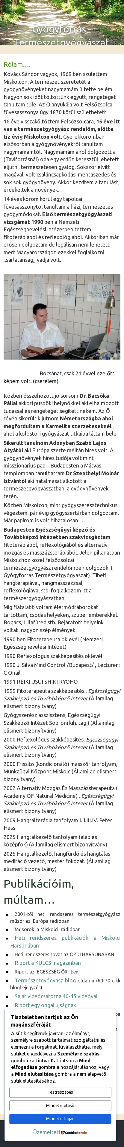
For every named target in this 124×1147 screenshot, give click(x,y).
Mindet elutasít (60, 1105)
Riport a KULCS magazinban (48, 963)
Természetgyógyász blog (45, 980)
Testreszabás (60, 1092)
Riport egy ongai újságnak (45, 1005)
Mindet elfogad (60, 1118)
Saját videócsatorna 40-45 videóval (56, 996)
